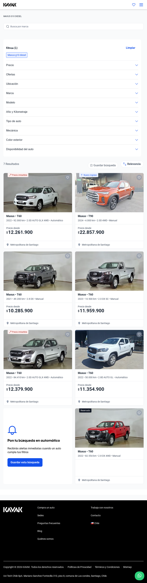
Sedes (40, 515)
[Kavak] (8, 4)
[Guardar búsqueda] (103, 165)
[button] (16, 55)
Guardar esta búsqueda (25, 462)
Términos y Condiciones (107, 567)
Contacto (96, 515)
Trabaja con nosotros (102, 507)
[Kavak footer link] (12, 523)
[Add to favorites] (67, 177)
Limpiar (130, 47)
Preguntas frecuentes (48, 523)
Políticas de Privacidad (79, 567)
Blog (39, 531)
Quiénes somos (45, 538)
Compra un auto (46, 507)
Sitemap (127, 567)
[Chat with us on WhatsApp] (139, 575)
